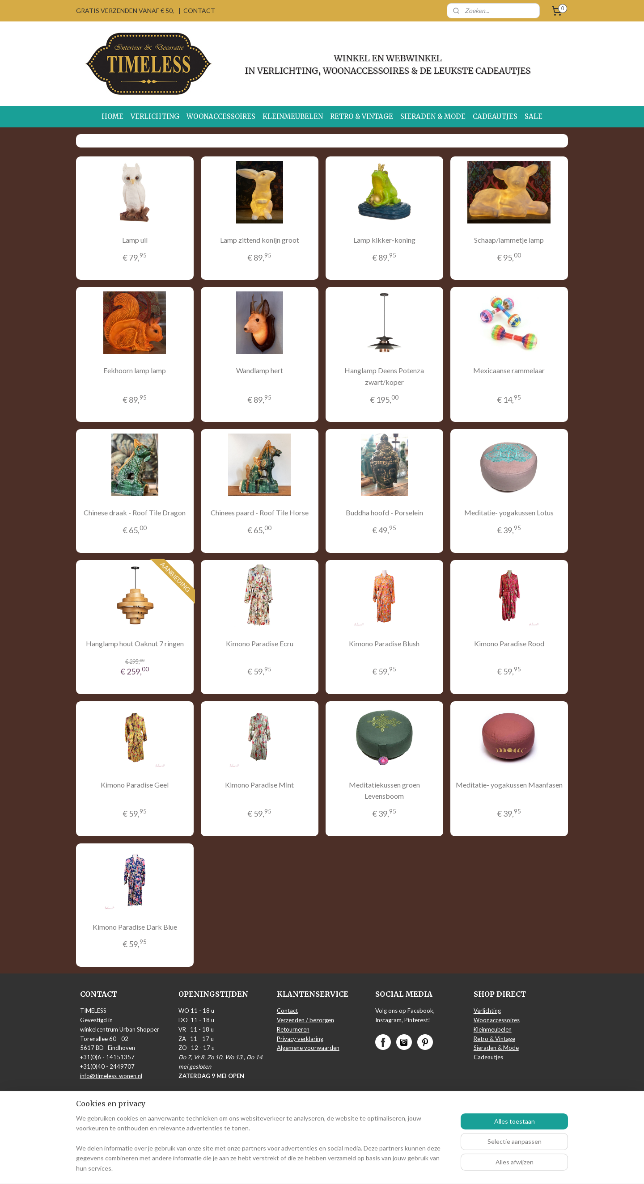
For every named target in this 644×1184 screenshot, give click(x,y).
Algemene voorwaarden (308, 1047)
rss (312, 1168)
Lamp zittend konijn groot (259, 240)
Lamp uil (135, 240)
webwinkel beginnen (343, 1168)
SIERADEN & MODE (433, 116)
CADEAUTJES (495, 116)
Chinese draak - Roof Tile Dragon (135, 512)
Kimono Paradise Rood (509, 643)
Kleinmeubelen (493, 1029)
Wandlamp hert (259, 370)
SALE (533, 116)
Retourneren (293, 1029)
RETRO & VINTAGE (361, 116)
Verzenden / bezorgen (305, 1020)
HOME (112, 116)
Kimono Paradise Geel (135, 784)
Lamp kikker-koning (384, 240)
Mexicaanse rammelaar (509, 370)
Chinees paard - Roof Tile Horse (260, 512)
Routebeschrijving (103, 1094)
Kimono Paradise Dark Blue (135, 927)
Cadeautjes (488, 1057)
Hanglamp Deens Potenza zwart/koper (384, 376)
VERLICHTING (155, 116)
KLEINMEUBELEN (293, 116)
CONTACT (199, 10)
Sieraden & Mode (496, 1047)
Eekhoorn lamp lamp (134, 370)
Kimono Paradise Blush (384, 643)
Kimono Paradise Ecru (259, 643)
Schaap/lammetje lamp (509, 240)
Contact (287, 1010)
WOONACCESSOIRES (220, 116)
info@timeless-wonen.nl (111, 1075)
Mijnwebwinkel (415, 1168)
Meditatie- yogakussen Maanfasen (509, 784)
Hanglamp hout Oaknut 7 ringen (135, 643)
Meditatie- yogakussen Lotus (509, 512)
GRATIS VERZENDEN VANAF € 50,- (126, 10)
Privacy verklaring (300, 1038)
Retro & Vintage (494, 1038)
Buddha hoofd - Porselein (384, 512)
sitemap (296, 1168)
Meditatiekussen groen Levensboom (384, 790)
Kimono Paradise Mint (259, 784)
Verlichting (487, 1010)
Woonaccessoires (497, 1020)
